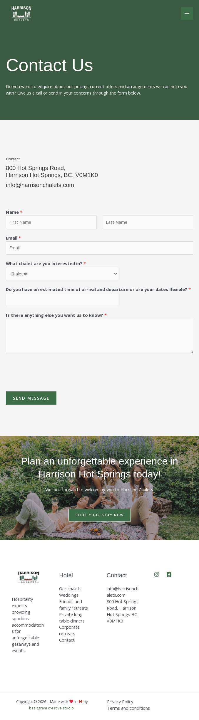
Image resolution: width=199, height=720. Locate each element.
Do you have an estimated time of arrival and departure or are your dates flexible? (98, 289)
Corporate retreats (69, 630)
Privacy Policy (120, 701)
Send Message (31, 398)
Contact (67, 640)
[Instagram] (156, 574)
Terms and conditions (128, 708)
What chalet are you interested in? (46, 263)
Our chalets (70, 588)
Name (14, 212)
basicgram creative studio (51, 708)
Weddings (68, 595)
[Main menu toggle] (187, 13)
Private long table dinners (72, 617)
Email (13, 238)
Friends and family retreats (73, 604)
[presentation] (50, 371)
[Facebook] (169, 574)
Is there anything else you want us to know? (56, 315)
